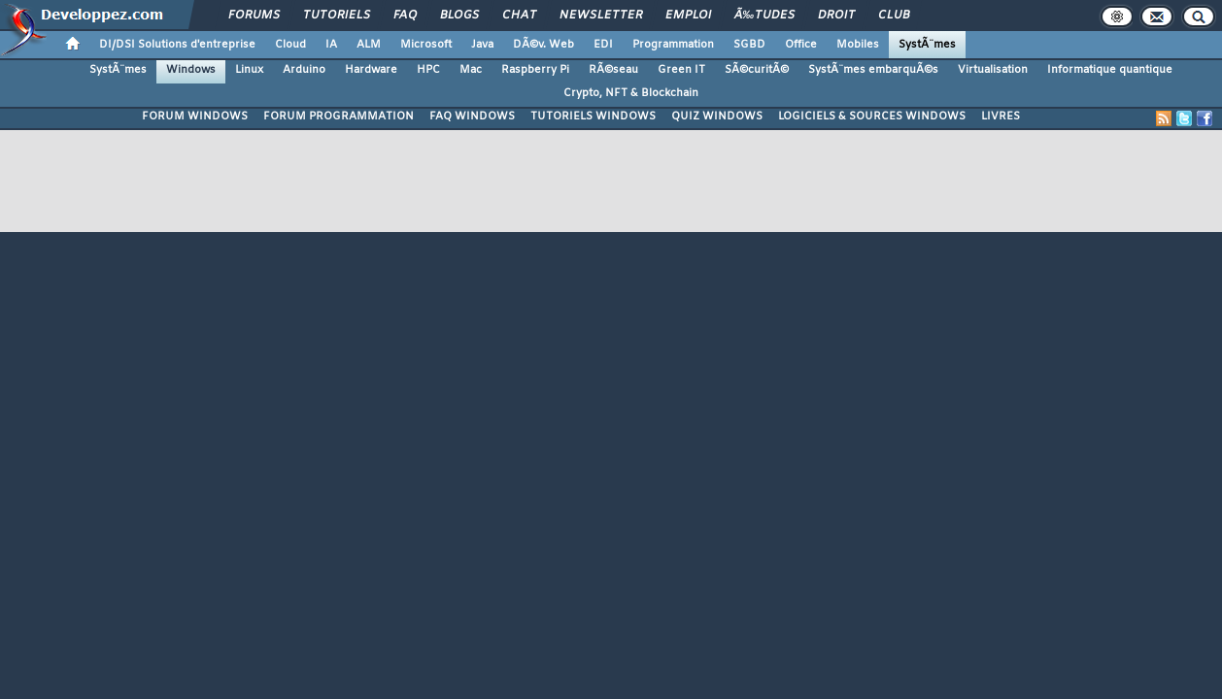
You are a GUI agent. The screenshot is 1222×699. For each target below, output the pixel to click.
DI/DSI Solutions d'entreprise (177, 44)
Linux (249, 70)
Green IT (681, 70)
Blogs (459, 15)
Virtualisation (993, 70)
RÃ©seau (613, 70)
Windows (191, 70)
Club (893, 15)
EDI (603, 44)
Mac (470, 70)
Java (482, 44)
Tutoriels (336, 15)
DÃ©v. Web (543, 44)
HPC (428, 70)
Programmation (673, 44)
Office (801, 44)
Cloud (290, 44)
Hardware (371, 70)
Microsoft (426, 44)
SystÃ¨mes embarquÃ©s (873, 70)
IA (331, 44)
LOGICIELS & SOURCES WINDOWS (872, 116)
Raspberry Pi (535, 70)
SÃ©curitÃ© (757, 70)
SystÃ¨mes (927, 44)
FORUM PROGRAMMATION (338, 116)
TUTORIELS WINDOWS (593, 116)
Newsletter (601, 15)
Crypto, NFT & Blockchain (630, 93)
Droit (836, 15)
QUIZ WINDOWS (717, 116)
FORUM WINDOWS (195, 116)
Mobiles (857, 44)
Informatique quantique (1109, 70)
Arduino (304, 70)
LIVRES (1000, 116)
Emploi (688, 15)
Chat (519, 15)
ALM (368, 44)
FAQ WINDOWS (472, 116)
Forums (254, 15)
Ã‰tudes (764, 15)
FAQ (405, 15)
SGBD (749, 44)
